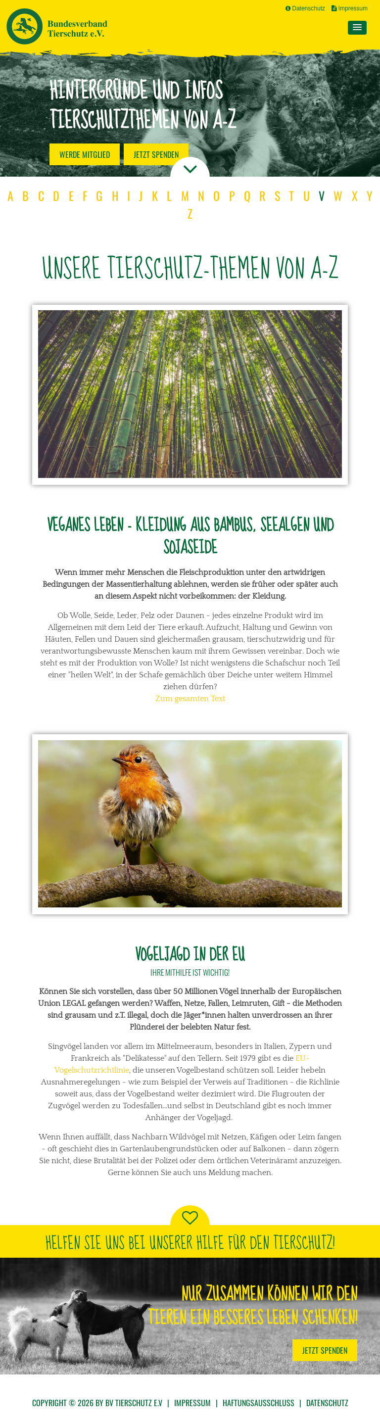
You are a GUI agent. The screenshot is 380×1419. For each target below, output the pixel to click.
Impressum (350, 8)
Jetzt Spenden (324, 1350)
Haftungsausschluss (258, 1403)
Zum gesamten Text (190, 698)
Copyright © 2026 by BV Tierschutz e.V (97, 1403)
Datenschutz (305, 8)
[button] (357, 28)
